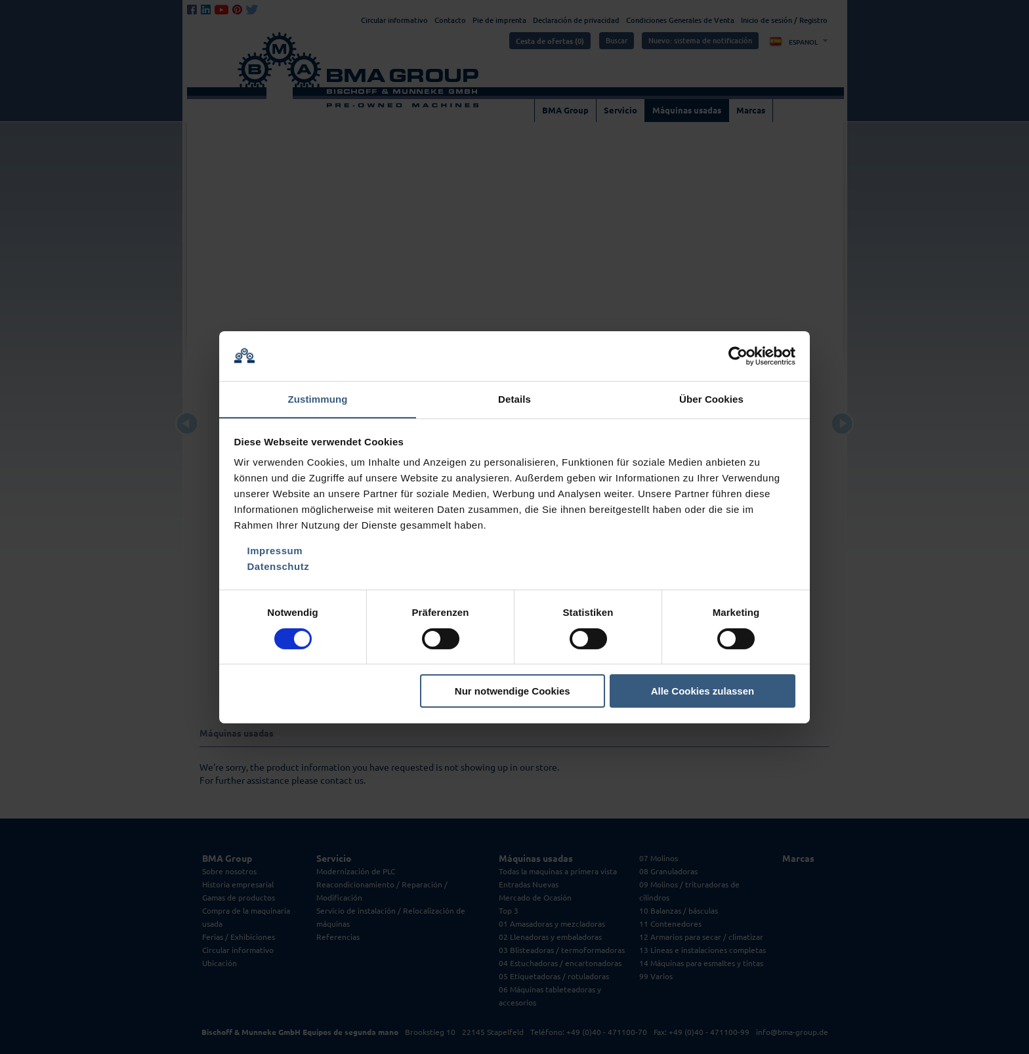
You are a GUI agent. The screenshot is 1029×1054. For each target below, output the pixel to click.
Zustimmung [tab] (318, 399)
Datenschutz (278, 567)
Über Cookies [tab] (711, 399)
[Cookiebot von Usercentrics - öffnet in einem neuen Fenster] (738, 355)
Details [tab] (514, 399)
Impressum (275, 551)
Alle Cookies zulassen (703, 691)
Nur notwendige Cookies (512, 691)
